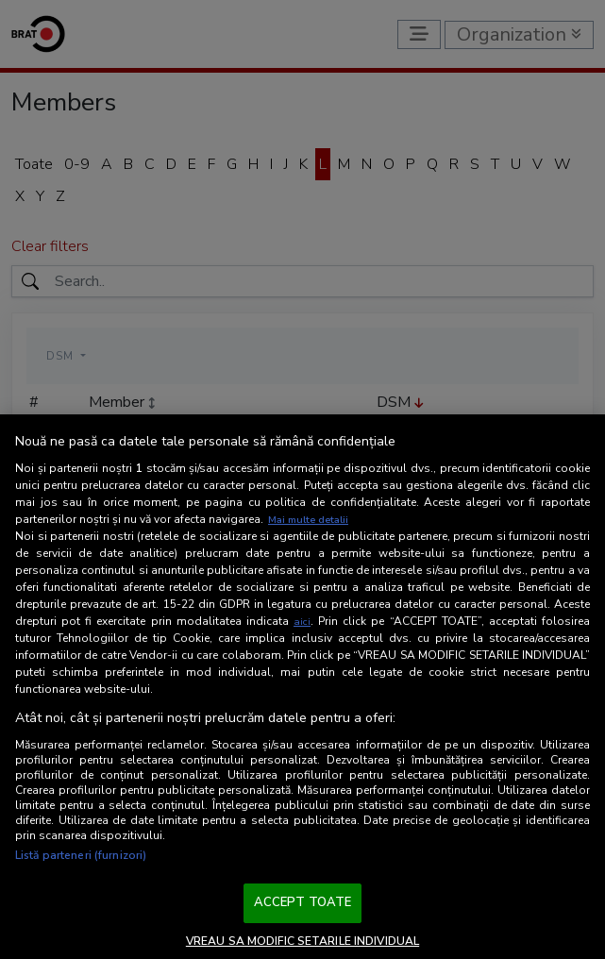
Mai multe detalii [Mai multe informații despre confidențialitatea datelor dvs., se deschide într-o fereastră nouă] (313, 519)
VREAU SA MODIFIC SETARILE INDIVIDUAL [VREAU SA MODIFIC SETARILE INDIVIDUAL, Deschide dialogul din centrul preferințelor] (302, 941)
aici (302, 621)
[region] (302, 686)
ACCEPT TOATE (303, 902)
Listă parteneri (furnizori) (80, 855)
